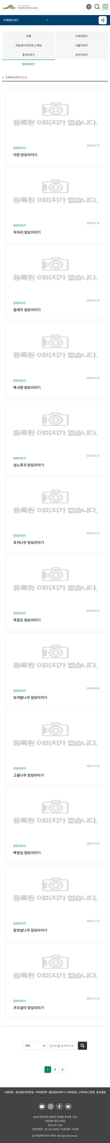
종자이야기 (28, 54)
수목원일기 (81, 36)
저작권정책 (41, 1092)
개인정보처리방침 (24, 1092)
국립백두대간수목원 (22, 7)
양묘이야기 (28, 64)
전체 (28, 36)
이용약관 (9, 1092)
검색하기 (97, 6)
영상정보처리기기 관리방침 (63, 1092)
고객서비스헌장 (86, 1092)
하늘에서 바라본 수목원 (28, 45)
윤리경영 (101, 1092)
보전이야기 (81, 54)
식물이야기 (81, 45)
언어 (88, 6)
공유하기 (103, 20)
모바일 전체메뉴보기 (105, 6)
